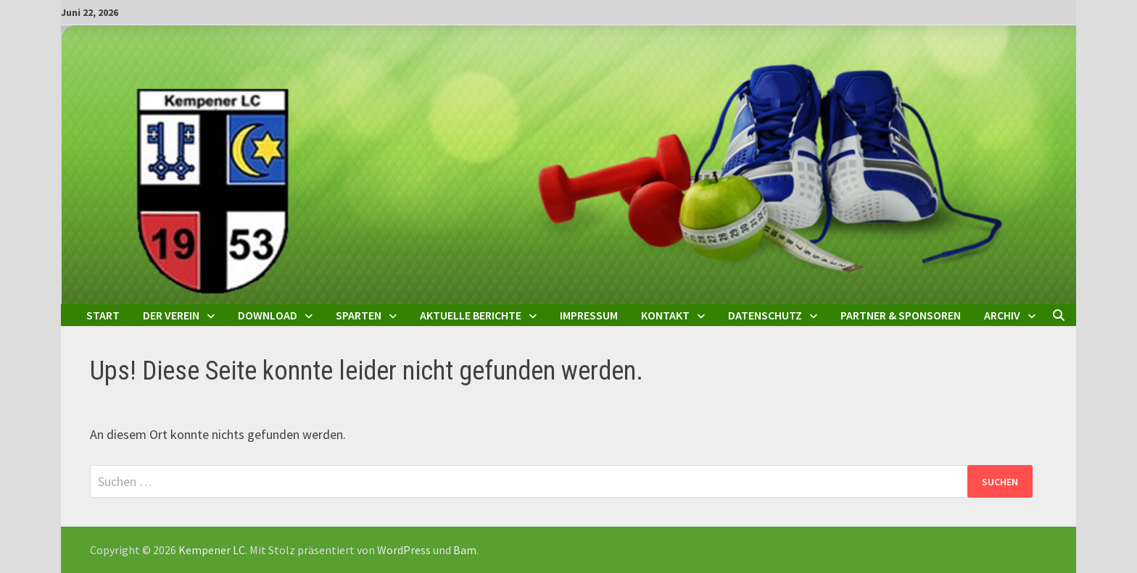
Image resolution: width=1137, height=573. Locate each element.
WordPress (404, 550)
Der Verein (171, 315)
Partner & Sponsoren (900, 315)
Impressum (589, 315)
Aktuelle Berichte (470, 315)
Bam (464, 550)
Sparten (358, 315)
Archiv (1002, 315)
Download (267, 315)
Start (103, 315)
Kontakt (665, 315)
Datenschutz (765, 315)
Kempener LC (211, 550)
